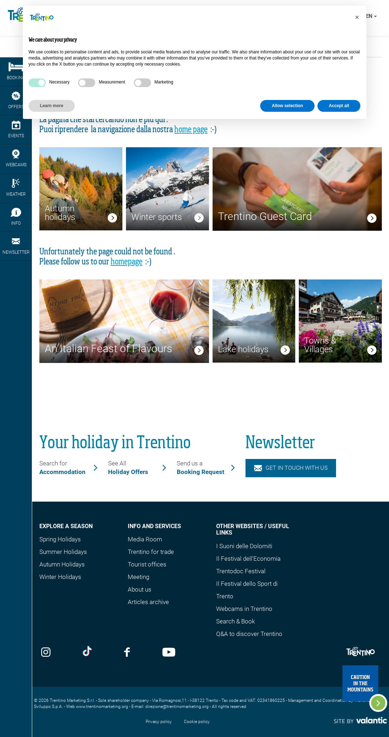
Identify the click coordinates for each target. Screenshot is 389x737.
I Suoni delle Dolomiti (244, 546)
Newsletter (16, 246)
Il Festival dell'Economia (248, 558)
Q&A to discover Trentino (249, 633)
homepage (126, 262)
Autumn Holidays (62, 564)
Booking (16, 71)
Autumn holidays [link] (60, 213)
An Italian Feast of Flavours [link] (108, 348)
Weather (16, 188)
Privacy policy (159, 721)
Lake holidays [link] (243, 349)
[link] (112, 219)
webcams (16, 158)
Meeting (138, 576)
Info (16, 217)
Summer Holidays (63, 551)
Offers (16, 100)
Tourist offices (147, 564)
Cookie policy (197, 721)
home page (191, 129)
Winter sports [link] (156, 217)
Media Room (145, 539)
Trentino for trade (151, 551)
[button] (357, 17)
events (16, 129)
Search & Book (235, 621)
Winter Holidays (60, 576)
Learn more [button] (51, 105)
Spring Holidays (60, 539)
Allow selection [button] (287, 105)
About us (139, 589)
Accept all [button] (339, 105)
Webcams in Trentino (244, 608)
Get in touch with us (291, 467)
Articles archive (148, 602)
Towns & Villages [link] (320, 345)
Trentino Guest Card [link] (265, 216)
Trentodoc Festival (241, 571)
